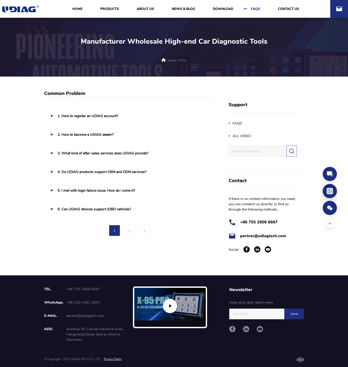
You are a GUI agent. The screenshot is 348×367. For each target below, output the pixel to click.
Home (172, 60)
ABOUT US (145, 9)
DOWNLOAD (223, 9)
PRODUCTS (109, 9)
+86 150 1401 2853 (83, 302)
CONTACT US (288, 9)
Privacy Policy (113, 359)
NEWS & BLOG (183, 9)
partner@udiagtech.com (263, 236)
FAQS (255, 9)
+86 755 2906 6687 (259, 222)
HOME (77, 9)
